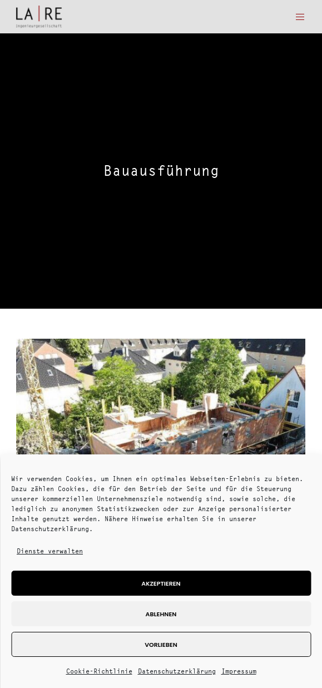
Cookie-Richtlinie (99, 671)
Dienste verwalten (50, 551)
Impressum (238, 671)
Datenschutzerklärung (177, 671)
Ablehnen (161, 614)
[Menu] (297, 16)
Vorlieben (161, 644)
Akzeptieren (160, 583)
